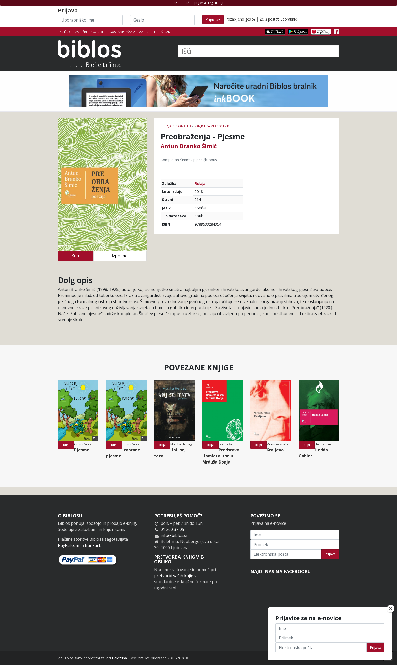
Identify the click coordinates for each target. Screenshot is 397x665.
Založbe (81, 32)
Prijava (330, 554)
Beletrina (119, 658)
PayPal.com (68, 545)
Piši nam (165, 32)
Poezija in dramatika (176, 126)
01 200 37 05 (172, 529)
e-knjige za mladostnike (212, 126)
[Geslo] (162, 20)
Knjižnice (65, 32)
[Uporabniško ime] (90, 20)
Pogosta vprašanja (120, 32)
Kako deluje (147, 32)
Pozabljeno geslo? (240, 19)
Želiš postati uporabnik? (279, 19)
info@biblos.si (174, 535)
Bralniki (96, 32)
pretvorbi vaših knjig (173, 575)
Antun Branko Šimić (189, 146)
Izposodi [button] (120, 256)
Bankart (92, 545)
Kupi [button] (75, 256)
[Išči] (258, 51)
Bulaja (200, 183)
